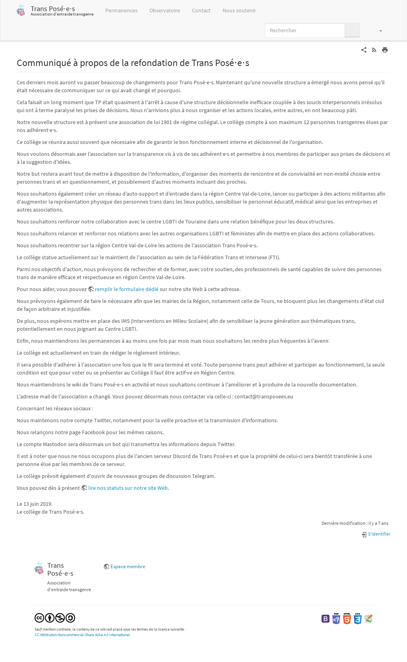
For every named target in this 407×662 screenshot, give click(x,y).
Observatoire (164, 10)
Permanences (121, 10)
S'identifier (375, 534)
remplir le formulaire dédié (127, 289)
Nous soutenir (239, 10)
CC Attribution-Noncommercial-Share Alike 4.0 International (82, 634)
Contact (201, 10)
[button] (377, 30)
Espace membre (127, 566)
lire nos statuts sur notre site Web (128, 487)
